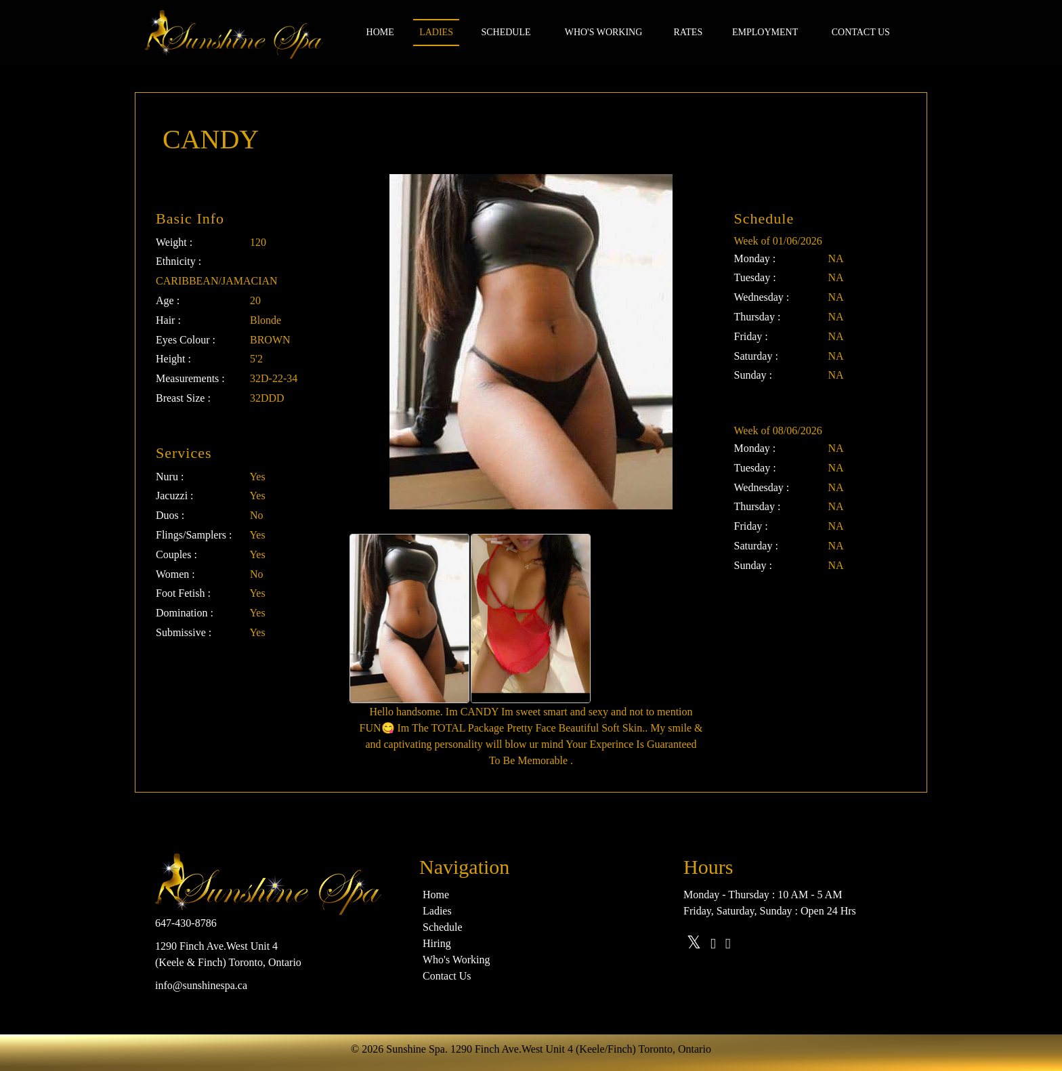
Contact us (861, 32)
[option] (409, 618)
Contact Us (447, 976)
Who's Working (604, 32)
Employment (765, 32)
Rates (687, 32)
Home (380, 32)
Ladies (436, 32)
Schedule (505, 32)
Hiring (437, 943)
